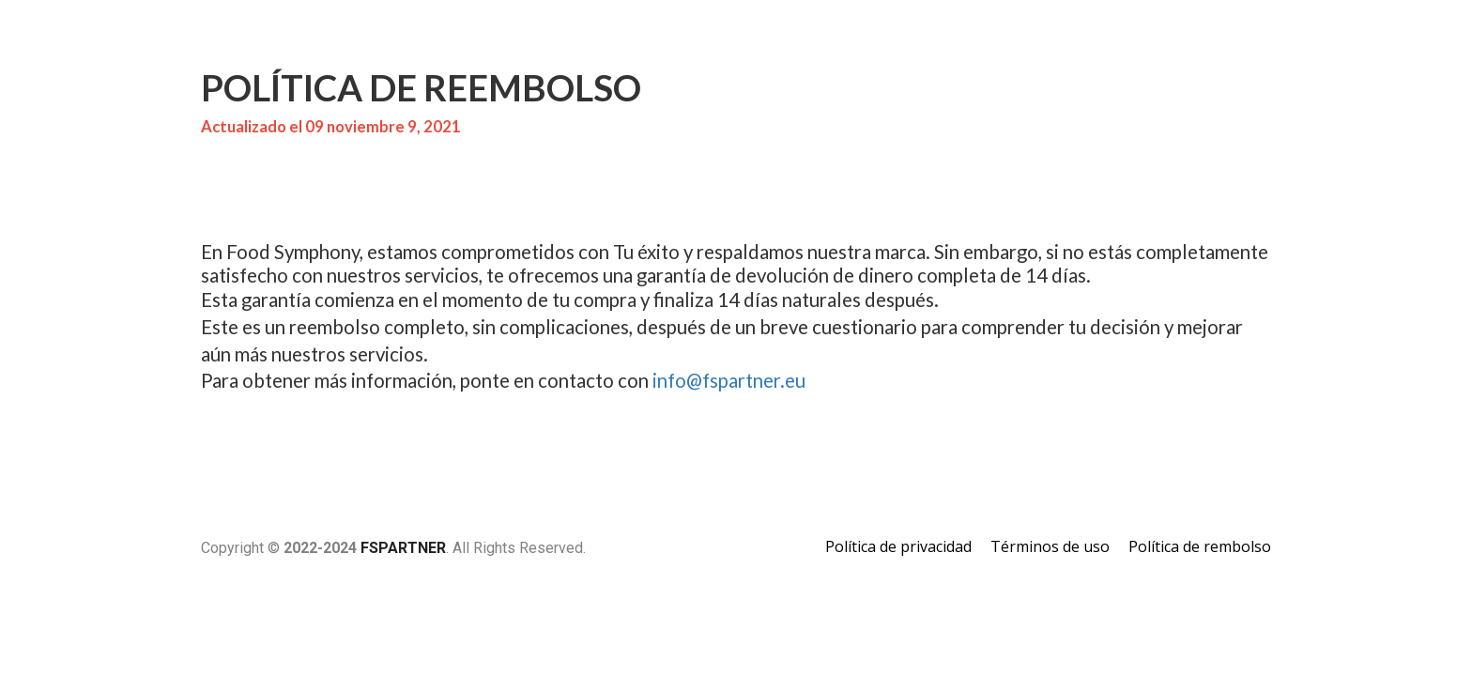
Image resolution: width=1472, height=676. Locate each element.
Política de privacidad (898, 547)
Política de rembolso (1199, 547)
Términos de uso (1050, 547)
